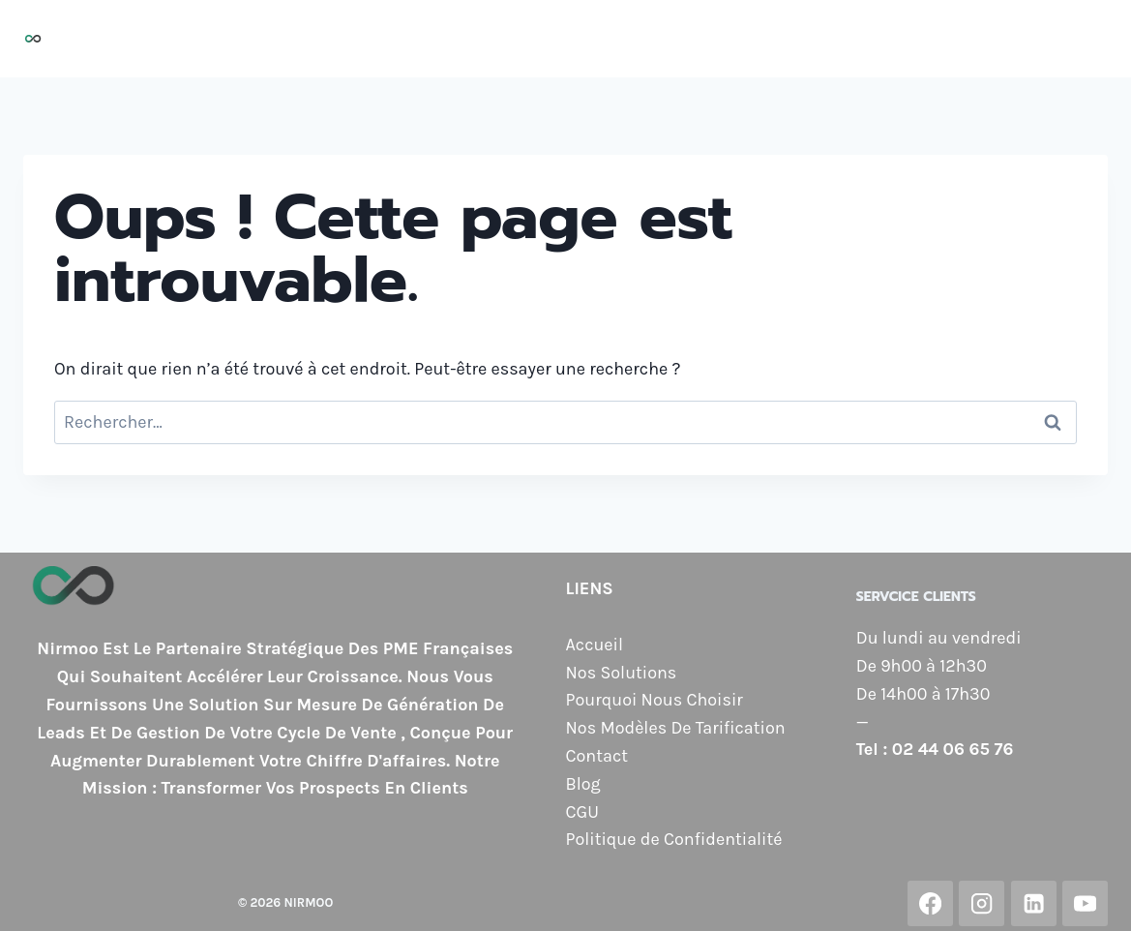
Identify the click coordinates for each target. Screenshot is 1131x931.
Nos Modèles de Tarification (835, 38)
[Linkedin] (1034, 903)
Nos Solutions (431, 38)
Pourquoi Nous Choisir (603, 38)
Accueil (323, 38)
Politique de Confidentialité (674, 839)
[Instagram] (981, 903)
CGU (582, 812)
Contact (1006, 38)
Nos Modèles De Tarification (676, 727)
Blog (1078, 38)
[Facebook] (930, 903)
